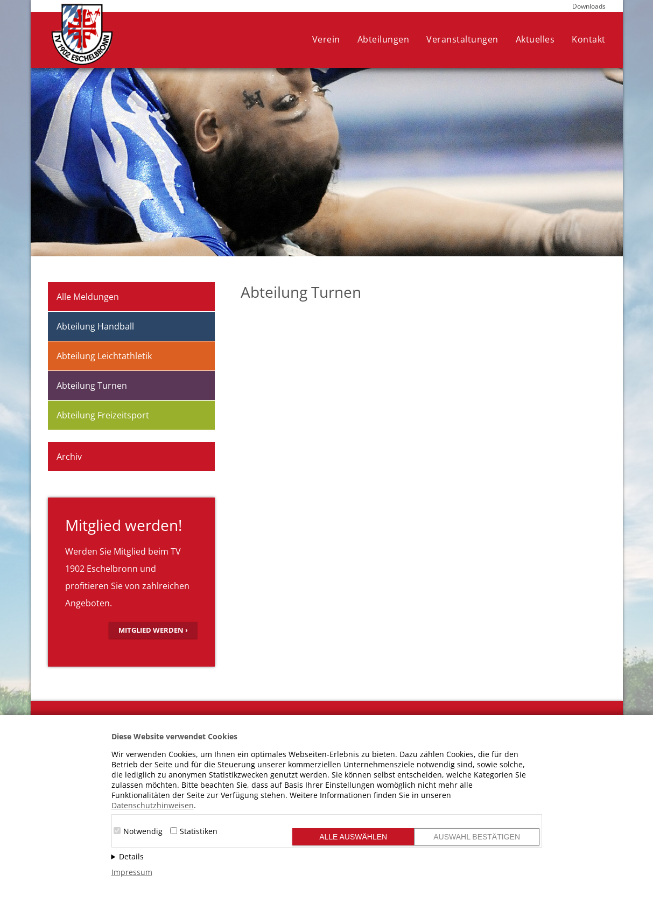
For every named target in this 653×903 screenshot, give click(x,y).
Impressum (131, 872)
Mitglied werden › (153, 630)
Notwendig (143, 831)
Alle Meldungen (88, 297)
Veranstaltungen (462, 39)
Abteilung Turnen (92, 385)
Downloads (589, 6)
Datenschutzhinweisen (152, 805)
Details (131, 856)
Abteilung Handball (95, 326)
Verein (326, 39)
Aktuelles (535, 39)
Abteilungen (383, 39)
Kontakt (589, 39)
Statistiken (198, 831)
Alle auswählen (353, 836)
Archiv (69, 457)
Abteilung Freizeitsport (103, 415)
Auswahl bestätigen (476, 836)
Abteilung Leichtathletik (104, 356)
